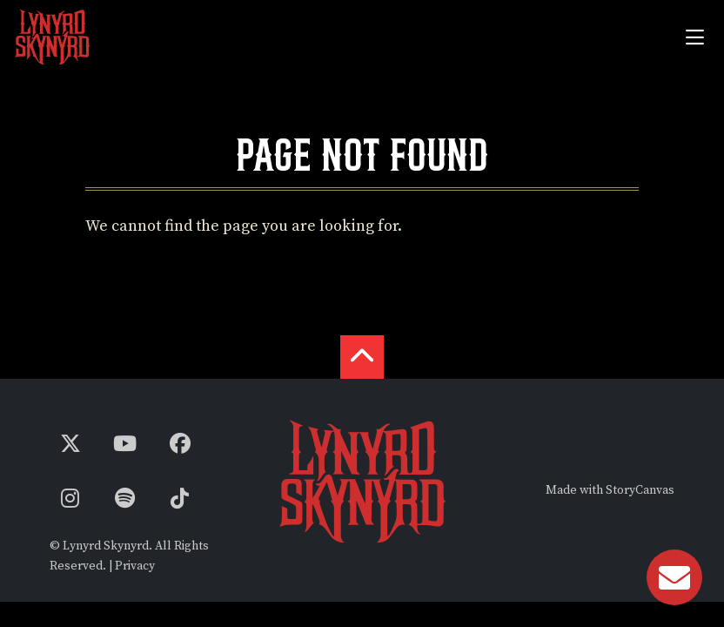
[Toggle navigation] (694, 36)
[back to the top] (362, 357)
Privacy (135, 566)
